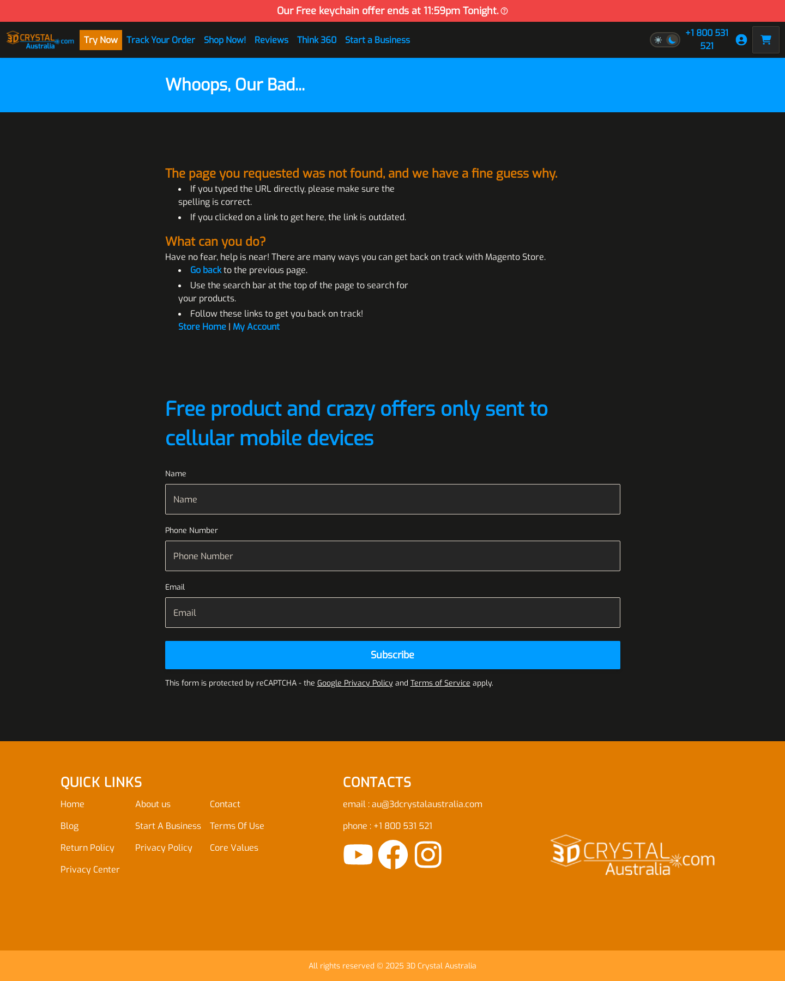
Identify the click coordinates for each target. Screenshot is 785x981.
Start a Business (377, 40)
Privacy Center (90, 869)
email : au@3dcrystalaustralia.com (412, 804)
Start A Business (168, 826)
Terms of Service (440, 683)
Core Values (234, 847)
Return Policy (87, 847)
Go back (205, 270)
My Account (256, 326)
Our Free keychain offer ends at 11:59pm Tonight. (393, 10)
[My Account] (741, 39)
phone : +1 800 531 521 (387, 826)
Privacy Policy (163, 847)
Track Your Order (160, 40)
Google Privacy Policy (355, 683)
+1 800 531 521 (706, 39)
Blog (69, 826)
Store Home (202, 326)
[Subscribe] (392, 655)
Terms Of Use (237, 826)
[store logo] (40, 39)
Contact (225, 804)
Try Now (101, 40)
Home (72, 804)
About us (153, 804)
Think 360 (316, 40)
